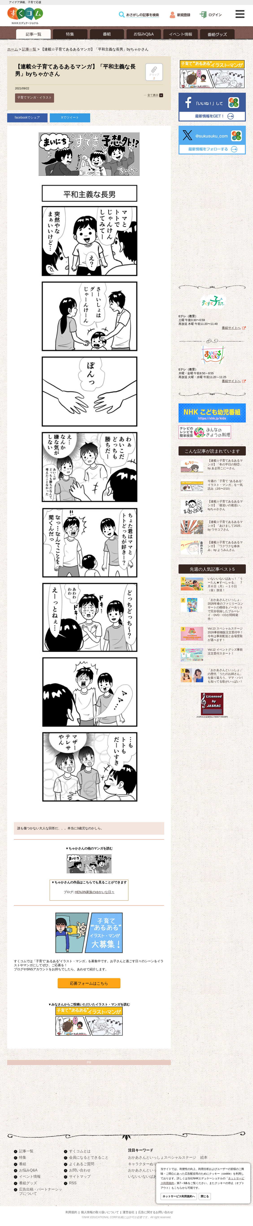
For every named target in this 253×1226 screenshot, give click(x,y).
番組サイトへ (231, 328)
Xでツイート (70, 117)
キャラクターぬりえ (144, 1164)
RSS (72, 1183)
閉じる (205, 1196)
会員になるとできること (89, 1157)
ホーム (12, 49)
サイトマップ (80, 1176)
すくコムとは (80, 1151)
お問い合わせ (80, 1170)
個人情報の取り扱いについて (100, 1212)
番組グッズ (28, 1183)
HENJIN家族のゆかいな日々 (95, 892)
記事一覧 (29, 49)
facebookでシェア (27, 117)
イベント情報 (30, 1176)
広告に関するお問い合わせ (155, 1212)
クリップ (154, 71)
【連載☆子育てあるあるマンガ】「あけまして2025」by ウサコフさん (225, 525)
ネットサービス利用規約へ (179, 1196)
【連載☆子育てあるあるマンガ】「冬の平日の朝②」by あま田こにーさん (225, 464)
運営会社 (128, 1212)
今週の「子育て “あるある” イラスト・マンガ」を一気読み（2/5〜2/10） (225, 485)
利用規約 (71, 1212)
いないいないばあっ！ (146, 1176)
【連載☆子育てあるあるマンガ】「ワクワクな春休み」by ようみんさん (225, 546)
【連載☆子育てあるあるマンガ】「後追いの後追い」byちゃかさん (225, 505)
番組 (22, 1164)
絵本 (203, 1157)
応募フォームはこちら (89, 983)
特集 (22, 1157)
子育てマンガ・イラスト (34, 97)
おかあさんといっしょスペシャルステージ (162, 1157)
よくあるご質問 (81, 1164)
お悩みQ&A (28, 1170)
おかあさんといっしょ (146, 1170)
